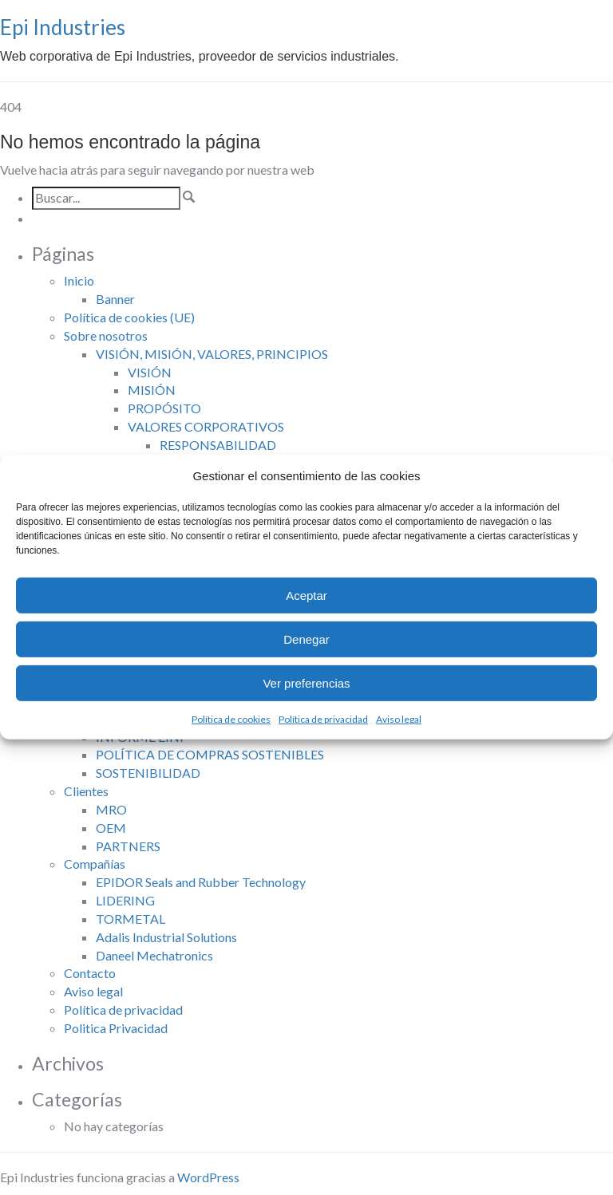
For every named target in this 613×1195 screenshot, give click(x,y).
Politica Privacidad (116, 1027)
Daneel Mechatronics (154, 955)
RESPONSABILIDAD (218, 444)
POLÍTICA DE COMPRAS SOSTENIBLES (210, 754)
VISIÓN (150, 372)
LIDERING (125, 900)
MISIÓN (152, 389)
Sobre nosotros (106, 335)
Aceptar (306, 595)
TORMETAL (130, 918)
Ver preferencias (306, 683)
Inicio (79, 280)
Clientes (86, 791)
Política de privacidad (323, 719)
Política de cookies (231, 719)
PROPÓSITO (164, 408)
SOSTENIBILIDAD (148, 772)
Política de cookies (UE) (129, 317)
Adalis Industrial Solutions (166, 937)
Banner (115, 298)
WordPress (208, 1177)
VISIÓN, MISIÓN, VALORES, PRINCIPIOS (212, 353)
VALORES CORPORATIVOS (206, 426)
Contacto (90, 972)
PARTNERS (128, 846)
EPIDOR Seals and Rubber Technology (201, 881)
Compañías (94, 863)
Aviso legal (398, 719)
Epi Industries (62, 27)
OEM (111, 827)
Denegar (306, 639)
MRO (111, 809)
